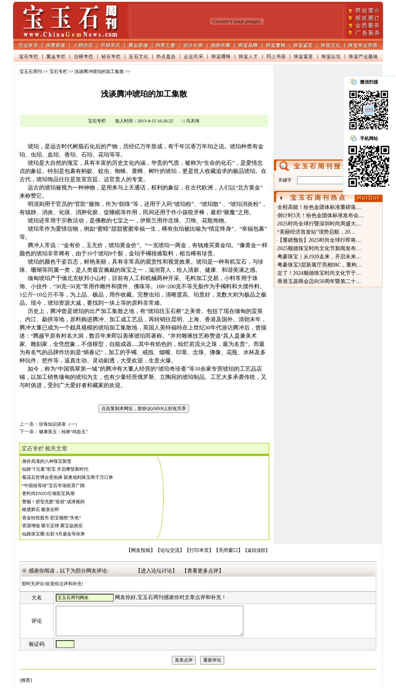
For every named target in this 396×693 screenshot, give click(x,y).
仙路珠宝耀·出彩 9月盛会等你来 (53, 534)
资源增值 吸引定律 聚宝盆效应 (52, 525)
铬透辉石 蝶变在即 (40, 509)
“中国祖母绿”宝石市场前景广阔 (53, 485)
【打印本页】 (199, 550)
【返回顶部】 (256, 550)
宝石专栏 (58, 71)
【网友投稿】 (140, 550)
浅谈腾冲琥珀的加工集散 (99, 71)
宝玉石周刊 (30, 71)
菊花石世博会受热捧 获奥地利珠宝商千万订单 (67, 477)
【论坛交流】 (170, 550)
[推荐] (26, 686)
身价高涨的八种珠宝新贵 (46, 461)
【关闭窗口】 (228, 550)
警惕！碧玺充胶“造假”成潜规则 (53, 501)
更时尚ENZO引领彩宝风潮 (48, 493)
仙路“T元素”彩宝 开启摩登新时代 (55, 469)
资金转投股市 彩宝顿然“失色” (51, 517)
